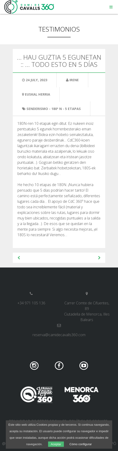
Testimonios (59, 29)
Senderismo (37, 108)
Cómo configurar (80, 444)
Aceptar (56, 444)
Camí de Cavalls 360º (29, 7)
